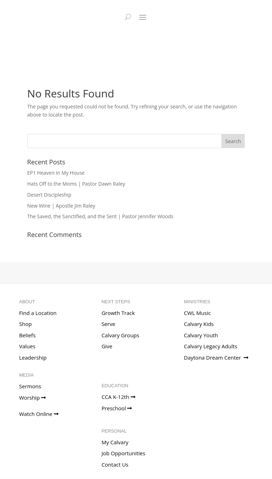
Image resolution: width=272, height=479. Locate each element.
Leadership (33, 357)
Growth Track (118, 312)
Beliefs (27, 335)
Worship (32, 397)
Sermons (30, 386)
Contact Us (115, 464)
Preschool (117, 408)
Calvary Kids (199, 323)
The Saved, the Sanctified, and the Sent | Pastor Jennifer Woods (100, 216)
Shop (25, 323)
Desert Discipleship (49, 194)
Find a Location (38, 312)
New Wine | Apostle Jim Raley (61, 205)
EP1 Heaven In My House (56, 172)
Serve (108, 323)
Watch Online (38, 413)
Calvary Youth (201, 335)
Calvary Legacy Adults (210, 346)
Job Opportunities (124, 453)
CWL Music (197, 312)
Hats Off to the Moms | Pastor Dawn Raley (76, 183)
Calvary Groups (121, 335)
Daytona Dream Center (216, 357)
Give (107, 346)
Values (27, 346)
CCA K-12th (118, 396)
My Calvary (115, 442)
